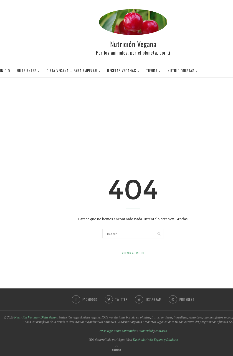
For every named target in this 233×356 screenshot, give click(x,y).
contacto (161, 330)
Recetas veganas (121, 70)
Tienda (151, 70)
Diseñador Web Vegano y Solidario (155, 339)
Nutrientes (26, 70)
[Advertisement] (118, 114)
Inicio (5, 70)
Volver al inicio (133, 253)
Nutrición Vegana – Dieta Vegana (36, 317)
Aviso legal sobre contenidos (118, 330)
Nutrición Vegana (133, 44)
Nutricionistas (180, 70)
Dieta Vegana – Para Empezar (71, 70)
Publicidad (146, 330)
